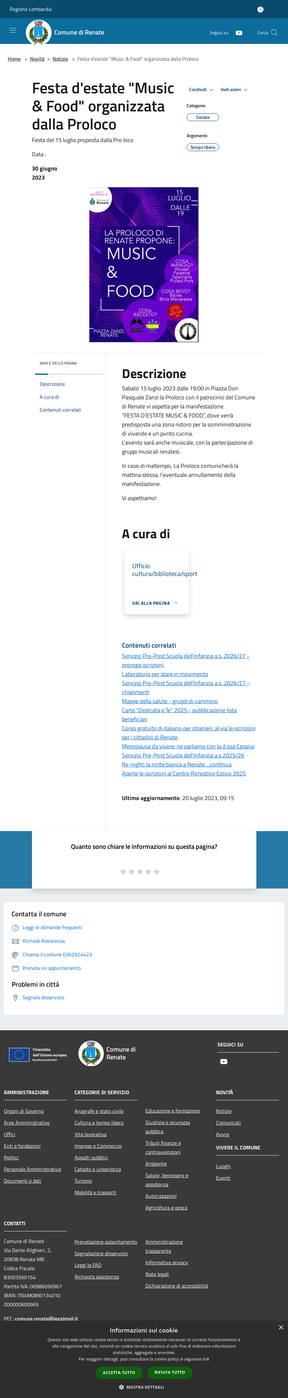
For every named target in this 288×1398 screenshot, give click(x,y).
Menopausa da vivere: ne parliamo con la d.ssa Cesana (188, 746)
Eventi (223, 1178)
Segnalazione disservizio (101, 1253)
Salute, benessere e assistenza (166, 1179)
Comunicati (228, 1122)
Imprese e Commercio (98, 1146)
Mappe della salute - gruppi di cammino (170, 701)
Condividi (202, 90)
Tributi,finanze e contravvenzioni (163, 1147)
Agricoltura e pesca (166, 1207)
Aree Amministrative (27, 1122)
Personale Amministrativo (32, 1169)
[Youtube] (236, 32)
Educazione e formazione (172, 1111)
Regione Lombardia (31, 9)
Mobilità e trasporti (95, 1192)
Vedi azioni (235, 90)
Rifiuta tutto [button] (169, 1372)
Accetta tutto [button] (119, 1372)
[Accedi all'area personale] (260, 9)
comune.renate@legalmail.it (46, 1318)
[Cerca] (274, 32)
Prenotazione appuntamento (105, 1242)
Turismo (83, 1181)
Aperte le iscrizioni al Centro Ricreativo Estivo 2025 (184, 773)
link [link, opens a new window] (206, 1359)
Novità (37, 59)
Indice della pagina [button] (58, 363)
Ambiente (156, 1163)
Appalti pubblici (91, 1157)
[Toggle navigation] (13, 30)
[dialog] (144, 1359)
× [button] (280, 1327)
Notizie (60, 59)
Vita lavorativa (90, 1134)
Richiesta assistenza (96, 1276)
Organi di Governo (24, 1111)
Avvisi (222, 1134)
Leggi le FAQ (88, 1265)
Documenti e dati (22, 1181)
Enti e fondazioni (22, 1146)
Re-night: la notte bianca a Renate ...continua (177, 764)
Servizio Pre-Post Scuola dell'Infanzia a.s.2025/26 (183, 755)
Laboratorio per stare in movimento (165, 674)
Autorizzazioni (161, 1196)
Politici (11, 1157)
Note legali (157, 1274)
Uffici (9, 1134)
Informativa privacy (166, 1262)
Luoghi (223, 1166)
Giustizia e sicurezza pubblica (167, 1126)
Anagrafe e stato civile (99, 1111)
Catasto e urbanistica (97, 1169)
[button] (144, 1387)
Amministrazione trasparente (164, 1246)
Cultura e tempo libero (99, 1122)
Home (14, 59)
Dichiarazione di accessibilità (176, 1286)
